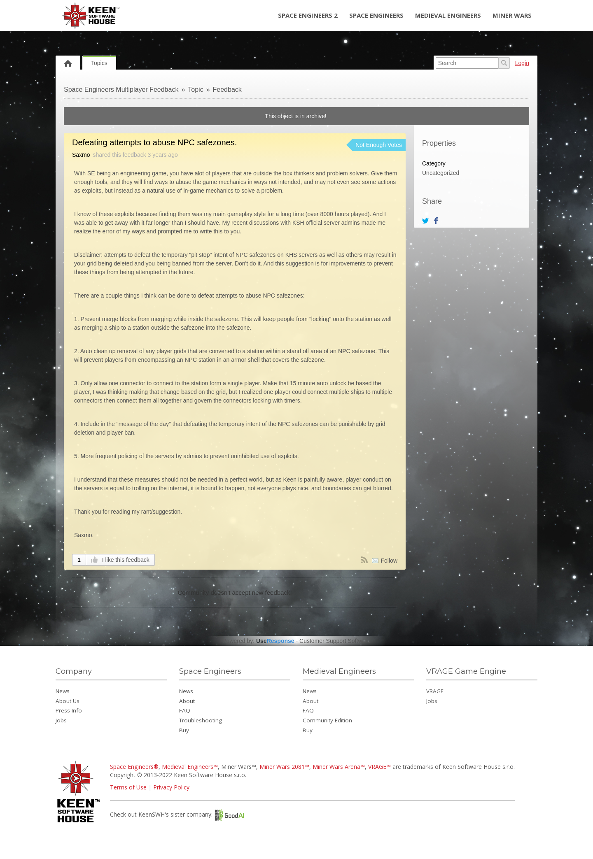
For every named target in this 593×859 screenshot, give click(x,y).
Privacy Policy (171, 787)
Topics (99, 63)
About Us (67, 701)
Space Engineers (376, 15)
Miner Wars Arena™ (339, 767)
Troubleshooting (200, 720)
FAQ (184, 710)
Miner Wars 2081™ (284, 767)
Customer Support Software (335, 641)
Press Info (69, 710)
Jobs (61, 720)
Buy (184, 730)
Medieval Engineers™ (190, 767)
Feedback (227, 89)
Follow (389, 560)
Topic (195, 89)
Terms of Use (128, 787)
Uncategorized (440, 173)
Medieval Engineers (448, 15)
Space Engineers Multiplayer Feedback (121, 89)
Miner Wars (512, 15)
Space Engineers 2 (308, 15)
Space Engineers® (134, 767)
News (63, 691)
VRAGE (435, 691)
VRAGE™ (379, 767)
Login (522, 63)
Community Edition (327, 720)
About (187, 701)
